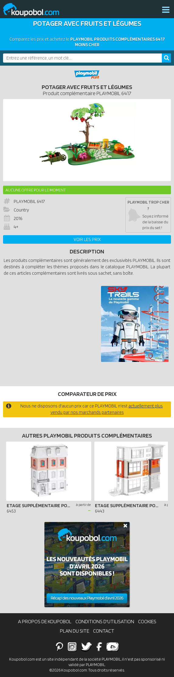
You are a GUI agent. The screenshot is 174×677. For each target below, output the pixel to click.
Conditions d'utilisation (104, 621)
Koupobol (35, 10)
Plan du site (74, 631)
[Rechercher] (166, 58)
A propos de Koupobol (44, 621)
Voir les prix (87, 239)
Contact (103, 631)
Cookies (147, 621)
